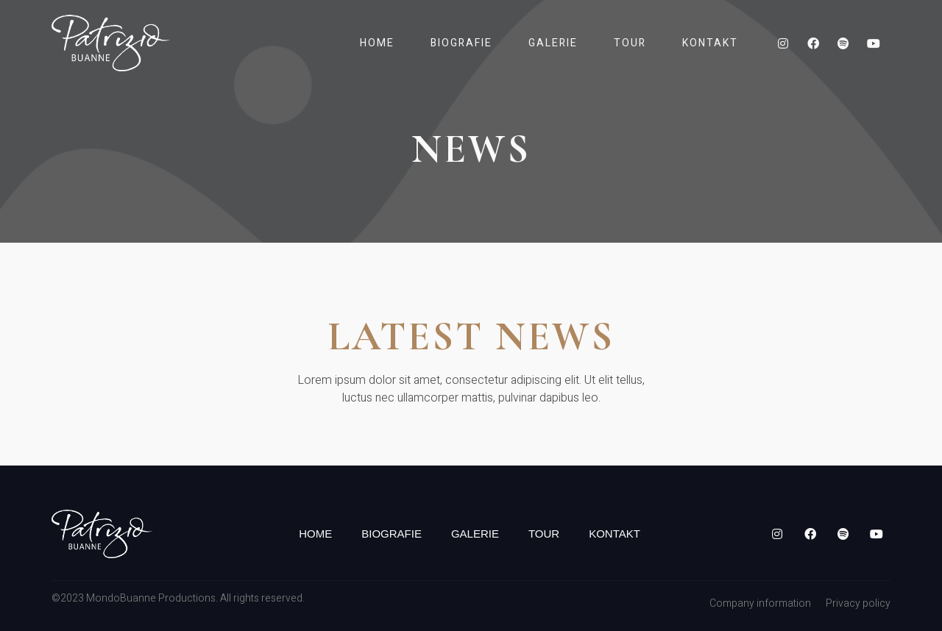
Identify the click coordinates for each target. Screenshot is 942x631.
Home (377, 43)
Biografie (461, 43)
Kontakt (710, 43)
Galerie (553, 43)
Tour (630, 43)
